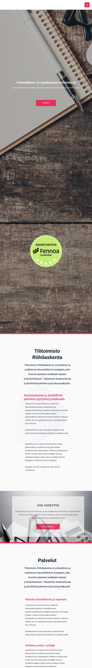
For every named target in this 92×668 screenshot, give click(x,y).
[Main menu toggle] (87, 4)
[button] (46, 103)
